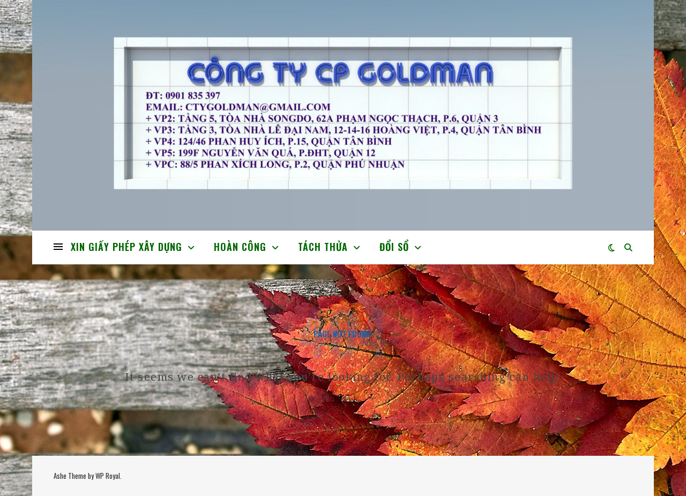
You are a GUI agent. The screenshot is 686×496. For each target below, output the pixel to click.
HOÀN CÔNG (240, 247)
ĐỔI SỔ (394, 247)
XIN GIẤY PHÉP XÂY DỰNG (126, 247)
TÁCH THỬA (323, 247)
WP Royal (107, 475)
